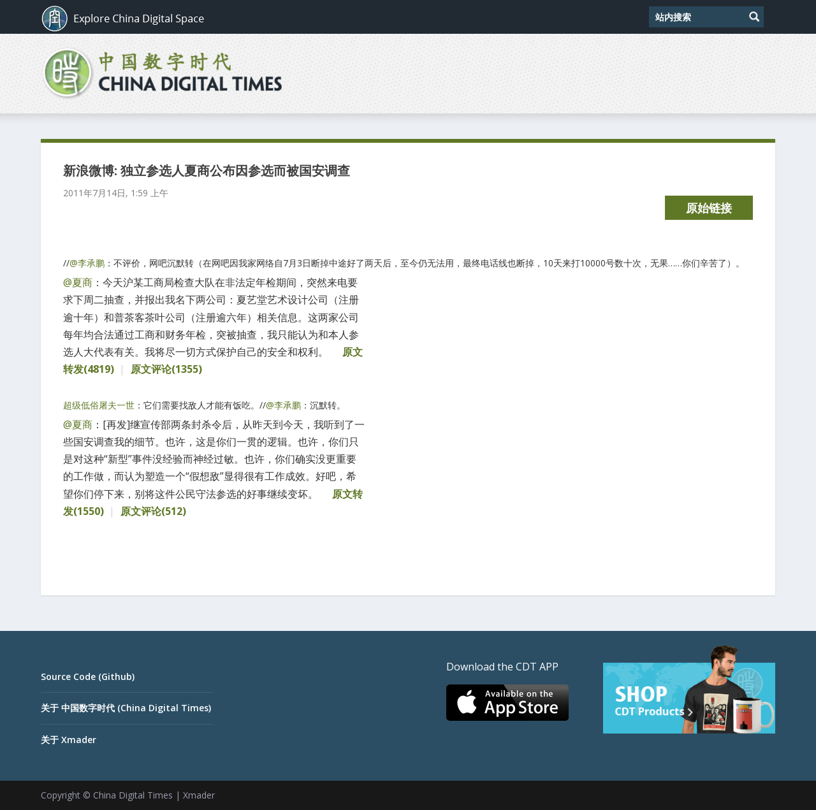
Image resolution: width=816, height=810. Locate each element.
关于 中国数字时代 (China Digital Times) (126, 708)
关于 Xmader (68, 740)
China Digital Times (133, 795)
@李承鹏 (87, 263)
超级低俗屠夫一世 (99, 405)
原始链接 (709, 207)
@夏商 (77, 282)
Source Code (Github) (88, 676)
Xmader (199, 795)
